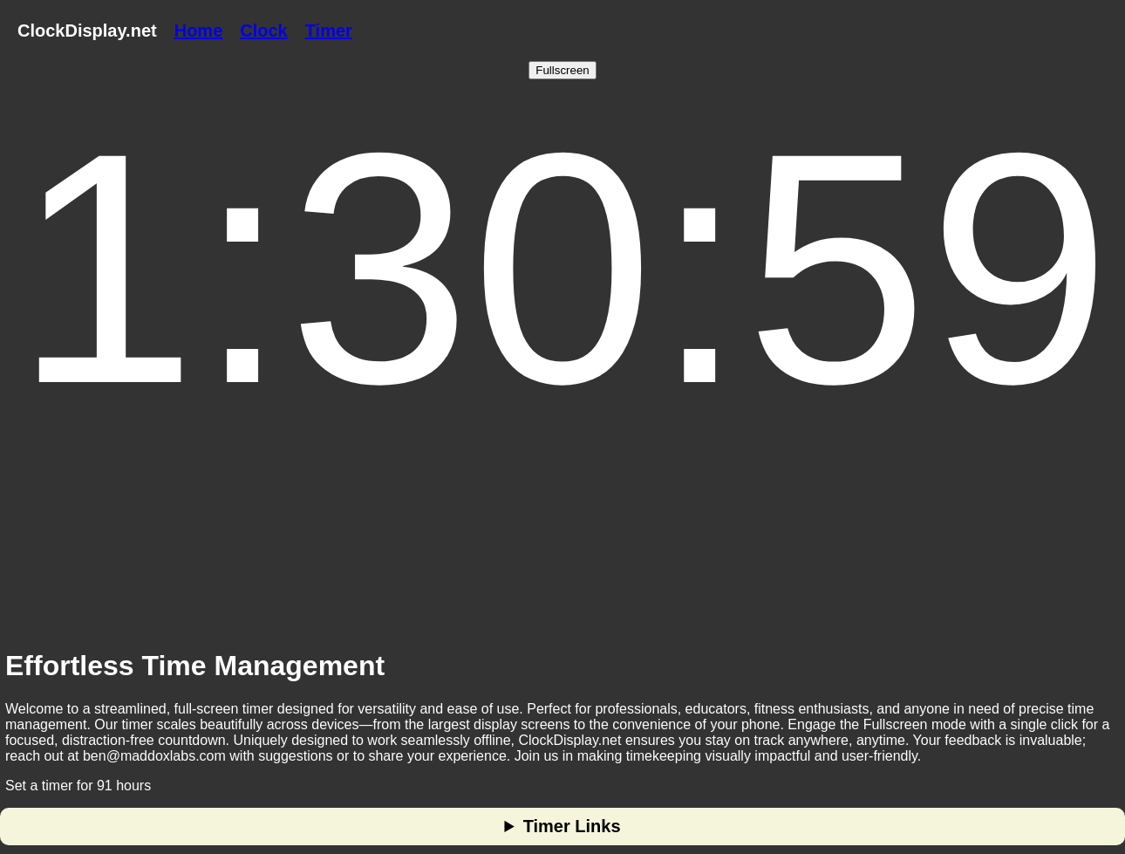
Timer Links (572, 826)
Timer (328, 30)
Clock (263, 30)
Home (198, 30)
